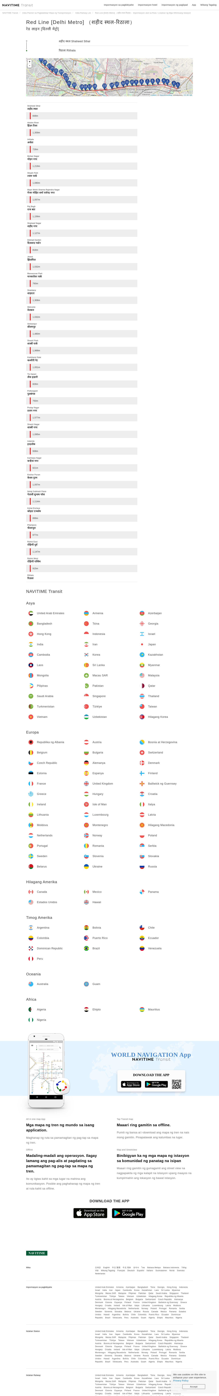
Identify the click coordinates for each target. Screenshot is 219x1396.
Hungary (99, 1305)
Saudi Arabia (161, 1293)
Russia (146, 1312)
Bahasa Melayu (154, 1267)
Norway (145, 1308)
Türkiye (112, 1296)
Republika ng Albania (174, 1296)
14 (111, 84)
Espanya (118, 1302)
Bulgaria (139, 1299)
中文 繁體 (116, 1267)
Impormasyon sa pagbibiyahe (119, 5)
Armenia (119, 1287)
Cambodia (127, 1290)
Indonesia (183, 1287)
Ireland (117, 1305)
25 (55, 70)
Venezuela (117, 1318)
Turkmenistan (101, 1296)
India (105, 1290)
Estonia (108, 1302)
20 (74, 84)
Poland (154, 1308)
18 (85, 86)
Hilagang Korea (155, 1296)
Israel (97, 1290)
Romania (173, 1308)
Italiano (150, 1271)
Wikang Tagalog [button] (208, 5)
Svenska (181, 1271)
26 (52, 67)
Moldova (177, 1305)
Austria (98, 1299)
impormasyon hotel (147, 5)
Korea (136, 1290)
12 (123, 82)
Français (121, 1271)
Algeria (152, 1318)
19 (81, 86)
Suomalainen (161, 1271)
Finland (128, 1302)
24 (61, 71)
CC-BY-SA (188, 95)
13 (116, 83)
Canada (154, 1312)
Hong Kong (172, 1287)
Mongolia (99, 1293)
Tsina (152, 1287)
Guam (143, 1318)
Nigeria (179, 1318)
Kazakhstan (147, 1290)
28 (44, 61)
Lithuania (146, 1305)
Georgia (160, 1287)
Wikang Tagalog (108, 1271)
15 (104, 85)
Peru (126, 1318)
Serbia (182, 1308)
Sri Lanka (165, 1290)
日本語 (98, 1267)
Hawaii (107, 1315)
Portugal (163, 1308)
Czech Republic (165, 1299)
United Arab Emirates (104, 1287)
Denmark (99, 1302)
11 (127, 81)
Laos (157, 1290)
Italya (136, 1305)
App (194, 5)
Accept (194, 1386)
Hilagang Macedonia (117, 1308)
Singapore (174, 1293)
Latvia (168, 1305)
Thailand (185, 1293)
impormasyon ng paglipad (175, 5)
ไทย (143, 1267)
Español (140, 1271)
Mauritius (169, 1318)
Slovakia (118, 1312)
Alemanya (178, 1299)
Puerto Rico (154, 1315)
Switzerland (150, 1299)
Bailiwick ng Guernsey (168, 1302)
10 (132, 81)
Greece (183, 1302)
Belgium (129, 1299)
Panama (173, 1312)
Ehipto (160, 1318)
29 (41, 58)
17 (89, 85)
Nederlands (100, 1274)
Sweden (98, 1312)
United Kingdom (149, 1302)
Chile (133, 1315)
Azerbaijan (130, 1287)
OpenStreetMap (166, 95)
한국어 (136, 1267)
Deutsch (131, 1271)
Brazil (107, 1318)
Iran (111, 1290)
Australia (135, 1318)
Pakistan (142, 1293)
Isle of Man (127, 1305)
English (106, 1267)
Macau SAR (111, 1293)
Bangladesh (143, 1287)
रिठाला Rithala (67, 50)
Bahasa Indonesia (171, 1267)
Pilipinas (132, 1293)
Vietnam (130, 1296)
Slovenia (108, 1312)
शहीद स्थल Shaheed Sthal (74, 41)
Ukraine (137, 1312)
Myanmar (176, 1290)
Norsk (172, 1271)
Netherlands (134, 1308)
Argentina (116, 1315)
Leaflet (153, 95)
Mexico (164, 1312)
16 (94, 85)
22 (66, 78)
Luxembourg (157, 1305)
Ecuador (165, 1315)
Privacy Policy (180, 1380)
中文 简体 (127, 1267)
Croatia (108, 1305)
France (137, 1302)
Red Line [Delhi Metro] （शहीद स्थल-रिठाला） (80, 22)
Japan (117, 1290)
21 (69, 82)
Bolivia (126, 1315)
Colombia (142, 1315)
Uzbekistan (141, 1296)
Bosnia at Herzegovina (114, 1299)
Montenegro (100, 1308)
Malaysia (122, 1293)
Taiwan (121, 1296)
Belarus (128, 1312)
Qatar (150, 1293)
